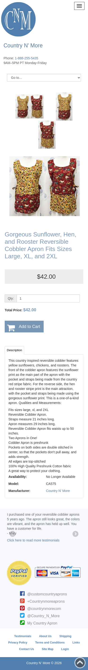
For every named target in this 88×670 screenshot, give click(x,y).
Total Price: (20, 310)
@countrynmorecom (44, 609)
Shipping (65, 636)
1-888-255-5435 (26, 58)
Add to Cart (29, 326)
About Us (45, 636)
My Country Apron (42, 623)
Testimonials (22, 636)
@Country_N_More (43, 616)
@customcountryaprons (47, 594)
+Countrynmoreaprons (46, 601)
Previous (12, 534)
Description (14, 350)
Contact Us (26, 649)
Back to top (80, 663)
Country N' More (58, 491)
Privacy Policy (17, 642)
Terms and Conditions (50, 642)
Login (65, 649)
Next (75, 534)
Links (76, 642)
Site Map (47, 649)
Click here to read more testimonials (33, 540)
